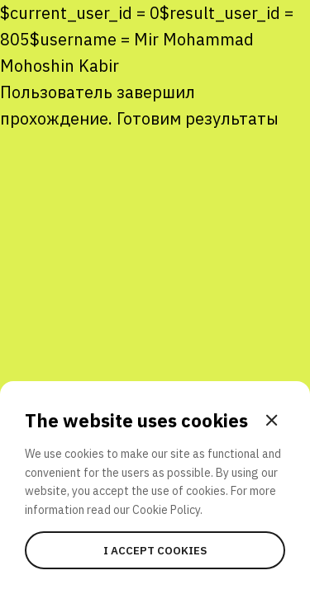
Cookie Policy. (167, 509)
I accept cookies (155, 550)
